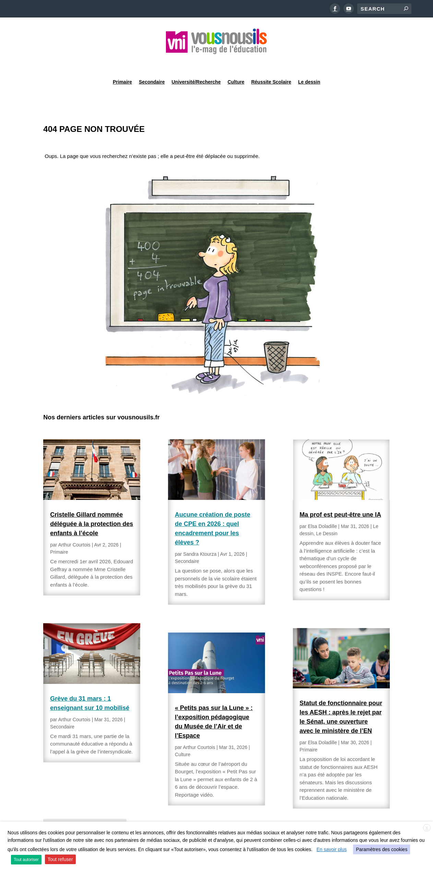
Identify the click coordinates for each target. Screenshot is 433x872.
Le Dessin (326, 516)
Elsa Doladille (322, 509)
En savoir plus (331, 849)
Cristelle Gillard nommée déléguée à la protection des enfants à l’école (91, 506)
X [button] (426, 828)
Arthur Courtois (74, 527)
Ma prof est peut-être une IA (340, 497)
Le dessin (309, 63)
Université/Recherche (196, 63)
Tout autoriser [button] (26, 859)
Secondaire (152, 63)
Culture (236, 63)
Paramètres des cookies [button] (381, 849)
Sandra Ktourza (199, 536)
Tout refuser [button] (60, 859)
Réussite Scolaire (271, 63)
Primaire (122, 63)
